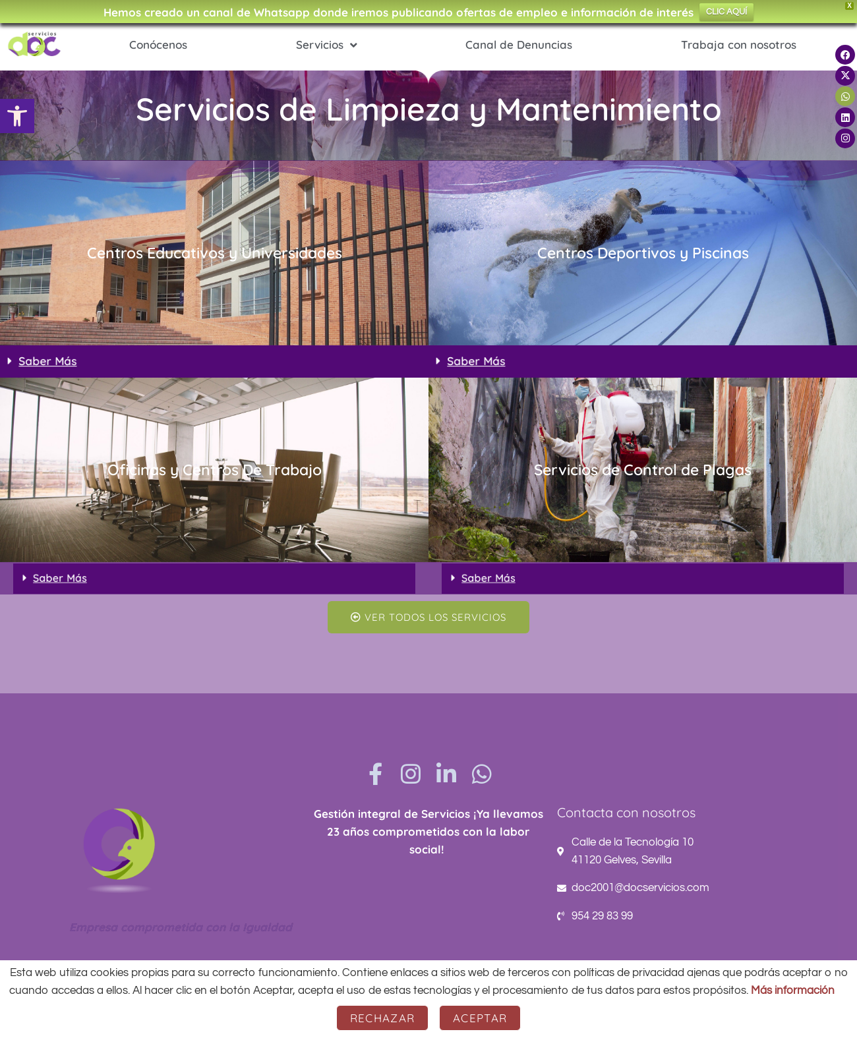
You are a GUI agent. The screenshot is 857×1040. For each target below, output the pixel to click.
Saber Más (63, 361)
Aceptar (480, 1018)
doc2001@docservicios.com (640, 888)
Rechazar (382, 1018)
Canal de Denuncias (518, 44)
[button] (17, 116)
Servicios (326, 45)
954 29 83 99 (602, 916)
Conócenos (158, 44)
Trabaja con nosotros (738, 44)
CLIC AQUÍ (726, 11)
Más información (793, 991)
